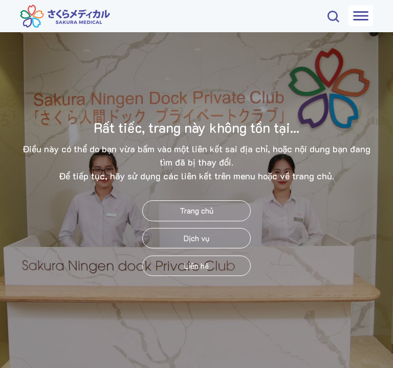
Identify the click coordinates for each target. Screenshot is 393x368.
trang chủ (312, 175)
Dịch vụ (196, 238)
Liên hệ (196, 266)
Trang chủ (196, 210)
